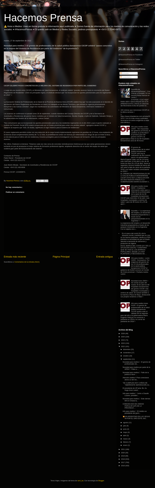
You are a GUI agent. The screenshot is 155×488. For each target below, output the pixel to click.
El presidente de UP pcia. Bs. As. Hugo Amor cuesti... (135, 389)
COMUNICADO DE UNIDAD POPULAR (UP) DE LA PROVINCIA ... (133, 406)
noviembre (127, 353)
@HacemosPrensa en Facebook (130, 55)
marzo (125, 439)
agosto (126, 422)
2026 (123, 333)
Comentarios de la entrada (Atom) (26, 262)
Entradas (124, 73)
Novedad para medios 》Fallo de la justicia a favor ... (136, 373)
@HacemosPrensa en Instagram (130, 64)
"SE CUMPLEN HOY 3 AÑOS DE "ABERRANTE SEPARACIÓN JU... (136, 384)
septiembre (127, 359)
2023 (123, 343)
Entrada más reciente (15, 256)
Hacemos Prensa (43, 17)
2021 (123, 449)
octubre (126, 356)
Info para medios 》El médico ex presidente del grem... (135, 412)
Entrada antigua (104, 256)
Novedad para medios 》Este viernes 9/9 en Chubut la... (136, 400)
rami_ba (81, 481)
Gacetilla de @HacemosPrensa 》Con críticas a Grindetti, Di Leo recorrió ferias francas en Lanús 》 (140, 93)
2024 (123, 340)
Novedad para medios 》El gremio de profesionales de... (136, 363)
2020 (123, 453)
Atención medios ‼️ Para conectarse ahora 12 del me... (136, 379)
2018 (123, 459)
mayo (125, 432)
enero (125, 445)
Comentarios (125, 77)
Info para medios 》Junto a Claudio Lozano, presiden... (136, 394)
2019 (123, 456)
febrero (126, 442)
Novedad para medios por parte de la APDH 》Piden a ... (136, 368)
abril (125, 435)
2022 (123, 346)
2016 (123, 466)
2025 (123, 337)
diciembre (127, 349)
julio (125, 426)
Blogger (101, 481)
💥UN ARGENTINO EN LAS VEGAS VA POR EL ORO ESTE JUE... (136, 417)
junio (125, 429)
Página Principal (61, 256)
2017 (123, 462)
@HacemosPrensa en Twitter (129, 59)
